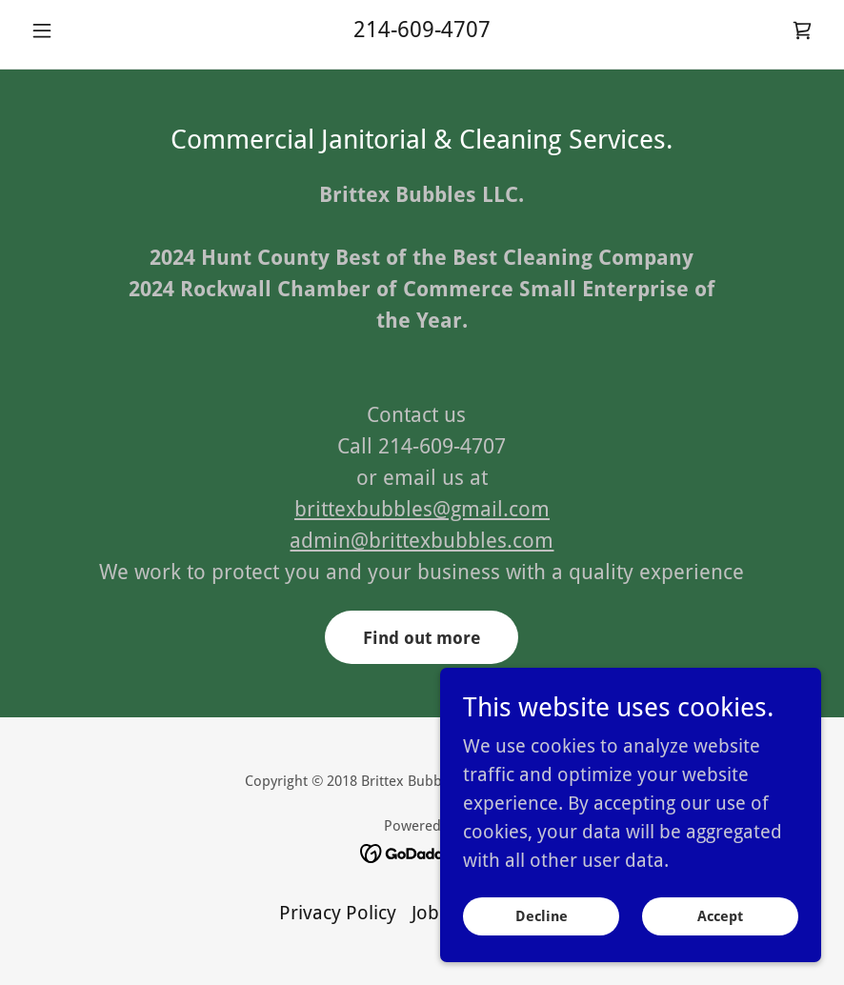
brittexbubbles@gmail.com (422, 509)
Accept (720, 916)
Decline (541, 916)
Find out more (421, 638)
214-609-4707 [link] (422, 30)
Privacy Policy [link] (337, 912)
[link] (802, 30)
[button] (83, 30)
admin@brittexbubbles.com (421, 541)
